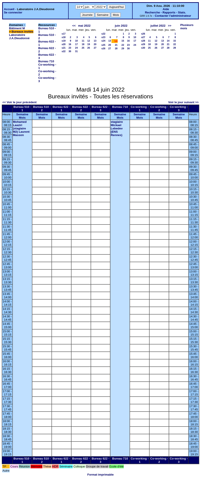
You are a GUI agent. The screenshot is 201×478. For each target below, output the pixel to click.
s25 (103, 45)
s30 (143, 47)
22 (122, 45)
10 (76, 40)
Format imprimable (100, 474)
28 (116, 48)
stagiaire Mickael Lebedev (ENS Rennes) (117, 128)
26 (88, 47)
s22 (64, 51)
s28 (143, 40)
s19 (64, 40)
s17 (64, 33)
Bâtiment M (17, 28)
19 (88, 44)
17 (76, 44)
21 (116, 45)
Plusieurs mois (187, 26)
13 (95, 40)
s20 (64, 44)
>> (170, 25)
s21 (64, 47)
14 (168, 40)
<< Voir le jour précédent (19, 102)
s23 (103, 37)
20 (95, 44)
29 (122, 48)
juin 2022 (121, 25)
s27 (143, 37)
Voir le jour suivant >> (183, 102)
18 (83, 44)
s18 (64, 37)
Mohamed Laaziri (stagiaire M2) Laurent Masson (21, 128)
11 (83, 40)
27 (95, 47)
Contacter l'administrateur (173, 15)
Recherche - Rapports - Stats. (165, 12)
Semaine (22, 114)
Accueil (9, 9)
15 (122, 40)
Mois (22, 117)
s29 (143, 44)
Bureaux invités (22, 31)
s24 (103, 40)
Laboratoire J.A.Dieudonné (19, 36)
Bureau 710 (46, 61)
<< (74, 25)
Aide (166, 9)
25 (83, 47)
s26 (103, 48)
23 (70, 47)
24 (76, 47)
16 (70, 44)
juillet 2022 (157, 25)
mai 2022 (84, 25)
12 (88, 40)
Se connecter (13, 12)
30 (70, 51)
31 (76, 51)
